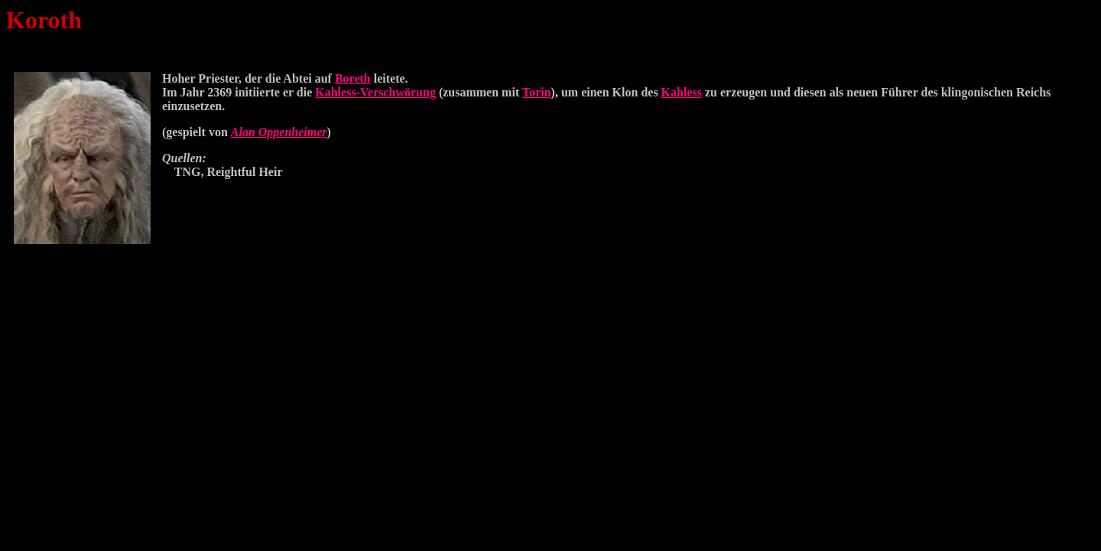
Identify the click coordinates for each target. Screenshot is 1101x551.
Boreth (353, 78)
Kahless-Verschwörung (375, 92)
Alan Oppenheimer (279, 132)
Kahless (681, 92)
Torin (536, 92)
